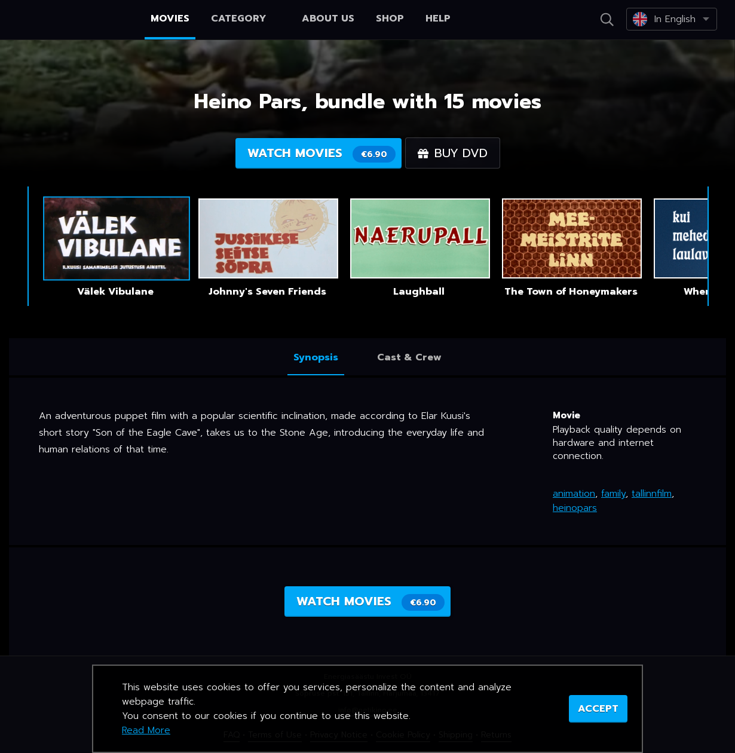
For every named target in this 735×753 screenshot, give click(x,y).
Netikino (60, 20)
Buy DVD (453, 153)
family (613, 493)
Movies (170, 18)
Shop (390, 18)
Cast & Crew (409, 357)
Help (438, 18)
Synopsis (315, 357)
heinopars (575, 508)
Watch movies (321, 153)
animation (574, 493)
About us (328, 18)
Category (245, 18)
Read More (146, 730)
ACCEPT (598, 709)
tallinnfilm (652, 493)
